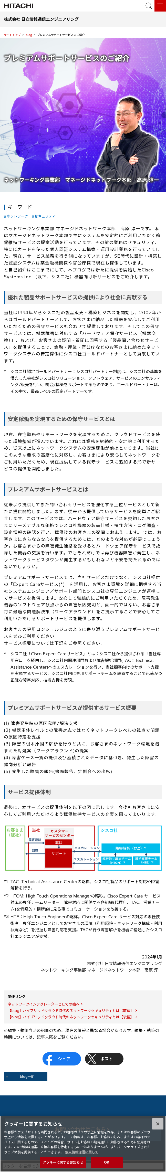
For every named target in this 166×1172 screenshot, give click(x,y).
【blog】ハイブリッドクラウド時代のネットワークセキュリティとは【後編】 (71, 1017)
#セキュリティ (44, 216)
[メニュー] (160, 6)
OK (106, 1166)
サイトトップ (12, 35)
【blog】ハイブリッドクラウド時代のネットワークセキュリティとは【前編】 (71, 1010)
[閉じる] (157, 1127)
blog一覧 (27, 1076)
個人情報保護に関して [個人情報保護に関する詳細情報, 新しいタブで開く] (81, 1156)
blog (29, 35)
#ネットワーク (16, 216)
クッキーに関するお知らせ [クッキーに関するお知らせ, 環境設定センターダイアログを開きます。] (63, 1166)
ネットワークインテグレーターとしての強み (43, 1004)
